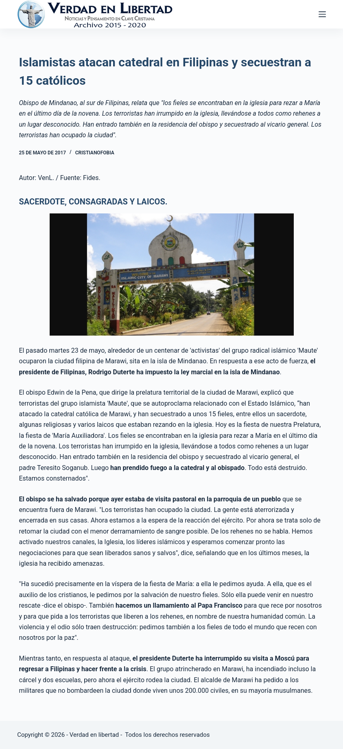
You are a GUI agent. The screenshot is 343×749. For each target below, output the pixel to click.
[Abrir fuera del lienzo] (322, 14)
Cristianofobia (94, 153)
